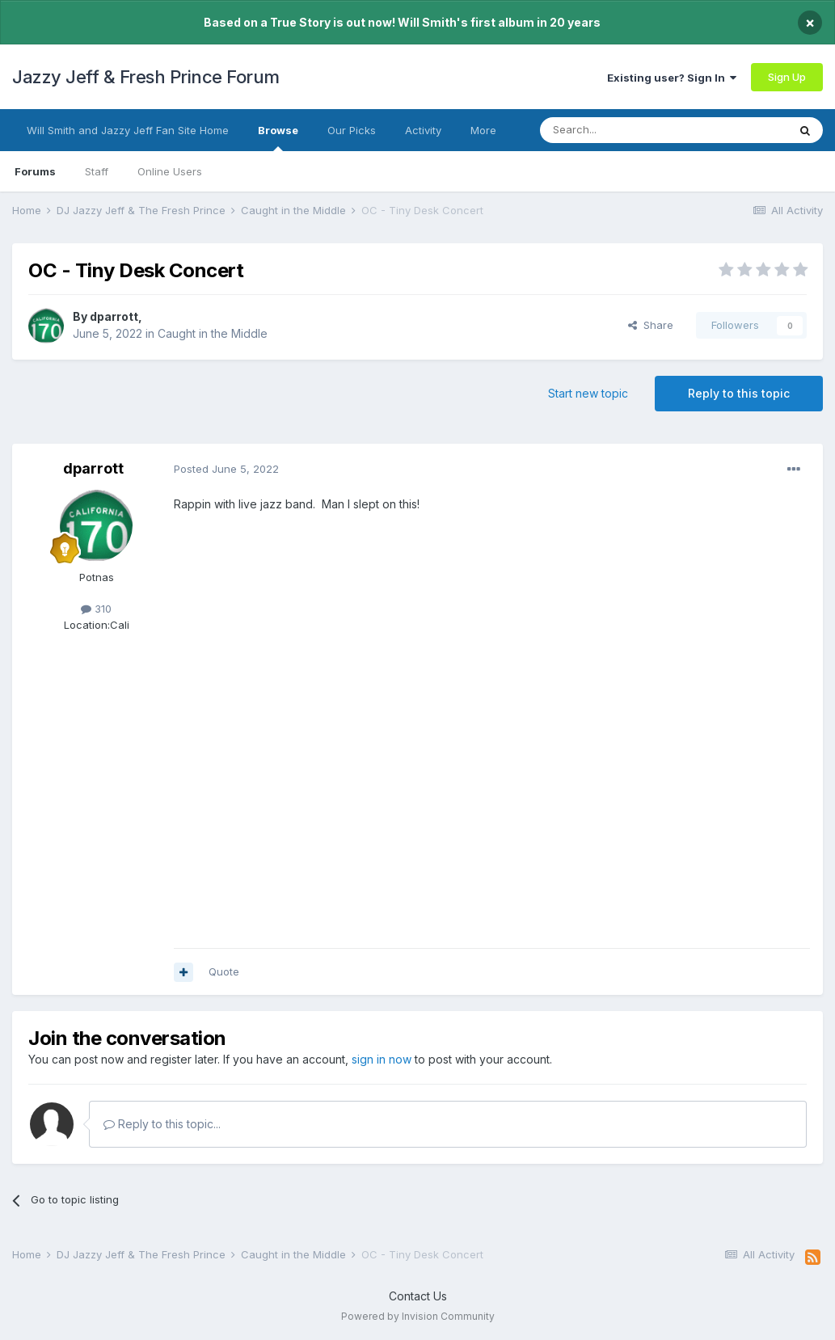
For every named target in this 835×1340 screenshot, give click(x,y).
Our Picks (351, 130)
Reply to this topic (739, 393)
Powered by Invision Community (418, 1316)
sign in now (381, 1059)
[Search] (622, 130)
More (483, 130)
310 (96, 608)
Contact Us (418, 1296)
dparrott (114, 316)
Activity (423, 130)
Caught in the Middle (213, 333)
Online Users (169, 171)
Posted (226, 468)
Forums (35, 171)
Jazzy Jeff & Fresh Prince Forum (146, 76)
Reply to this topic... (162, 1124)
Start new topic (588, 393)
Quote (224, 971)
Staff (96, 171)
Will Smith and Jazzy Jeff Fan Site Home (128, 130)
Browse (278, 137)
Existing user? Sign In (671, 77)
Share (650, 324)
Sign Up (787, 76)
